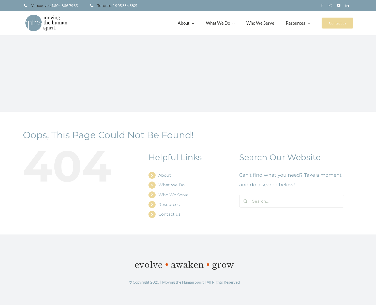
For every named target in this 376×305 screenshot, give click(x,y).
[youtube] (338, 5)
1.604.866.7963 (65, 5)
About (164, 175)
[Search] (245, 201)
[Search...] (291, 201)
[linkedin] (347, 5)
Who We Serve (173, 194)
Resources (169, 204)
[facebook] (322, 5)
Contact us (169, 214)
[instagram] (330, 5)
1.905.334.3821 (125, 5)
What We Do (171, 185)
